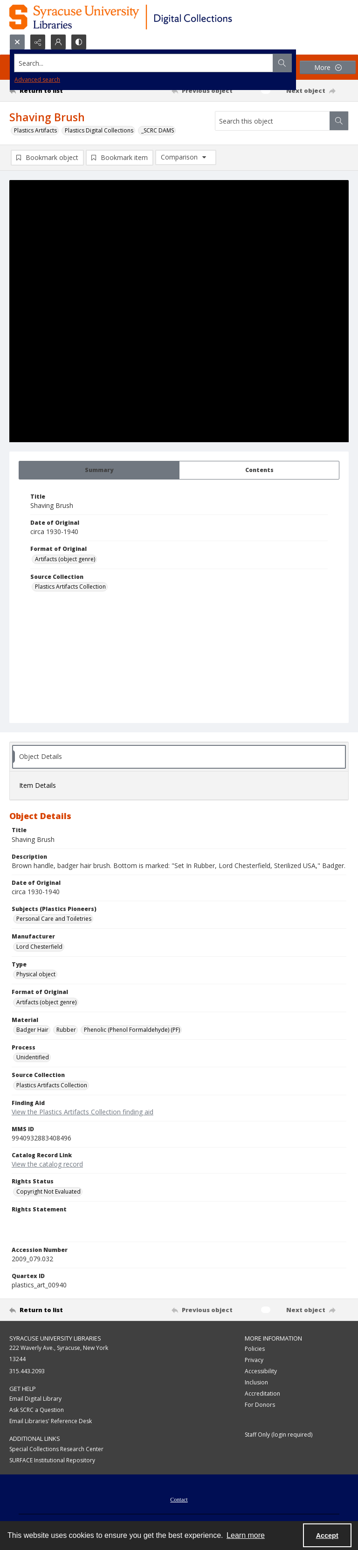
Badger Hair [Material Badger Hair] (32, 1030)
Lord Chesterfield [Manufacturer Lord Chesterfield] (39, 947)
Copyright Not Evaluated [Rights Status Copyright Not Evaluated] (48, 1192)
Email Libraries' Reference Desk (50, 1421)
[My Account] (58, 42)
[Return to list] (53, 90)
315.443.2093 (27, 1371)
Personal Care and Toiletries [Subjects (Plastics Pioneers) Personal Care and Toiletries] (53, 919)
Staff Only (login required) (278, 1435)
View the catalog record (47, 1164)
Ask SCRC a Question (36, 1410)
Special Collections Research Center (56, 1449)
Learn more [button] (246, 1535)
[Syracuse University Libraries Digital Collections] (148, 17)
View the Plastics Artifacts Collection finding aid (82, 1111)
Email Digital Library (35, 1399)
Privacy (254, 1360)
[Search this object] (272, 120)
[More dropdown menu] (328, 67)
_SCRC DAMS (157, 130)
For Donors (260, 1405)
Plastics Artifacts (35, 130)
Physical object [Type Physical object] (35, 974)
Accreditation (262, 1393)
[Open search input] (17, 42)
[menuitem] (178, 1498)
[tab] (99, 470)
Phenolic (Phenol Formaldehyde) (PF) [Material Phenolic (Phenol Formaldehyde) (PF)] (132, 1030)
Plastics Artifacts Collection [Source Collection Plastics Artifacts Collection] (70, 587)
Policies (255, 1349)
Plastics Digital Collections (99, 130)
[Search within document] (339, 120)
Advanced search (37, 79)
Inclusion (256, 1382)
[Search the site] (144, 63)
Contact (178, 1499)
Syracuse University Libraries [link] (55, 1338)
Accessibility (261, 1371)
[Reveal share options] (37, 42)
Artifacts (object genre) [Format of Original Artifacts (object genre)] (65, 559)
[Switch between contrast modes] (78, 42)
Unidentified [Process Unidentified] (32, 1057)
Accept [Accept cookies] (327, 1535)
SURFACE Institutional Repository (52, 1460)
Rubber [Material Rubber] (66, 1030)
